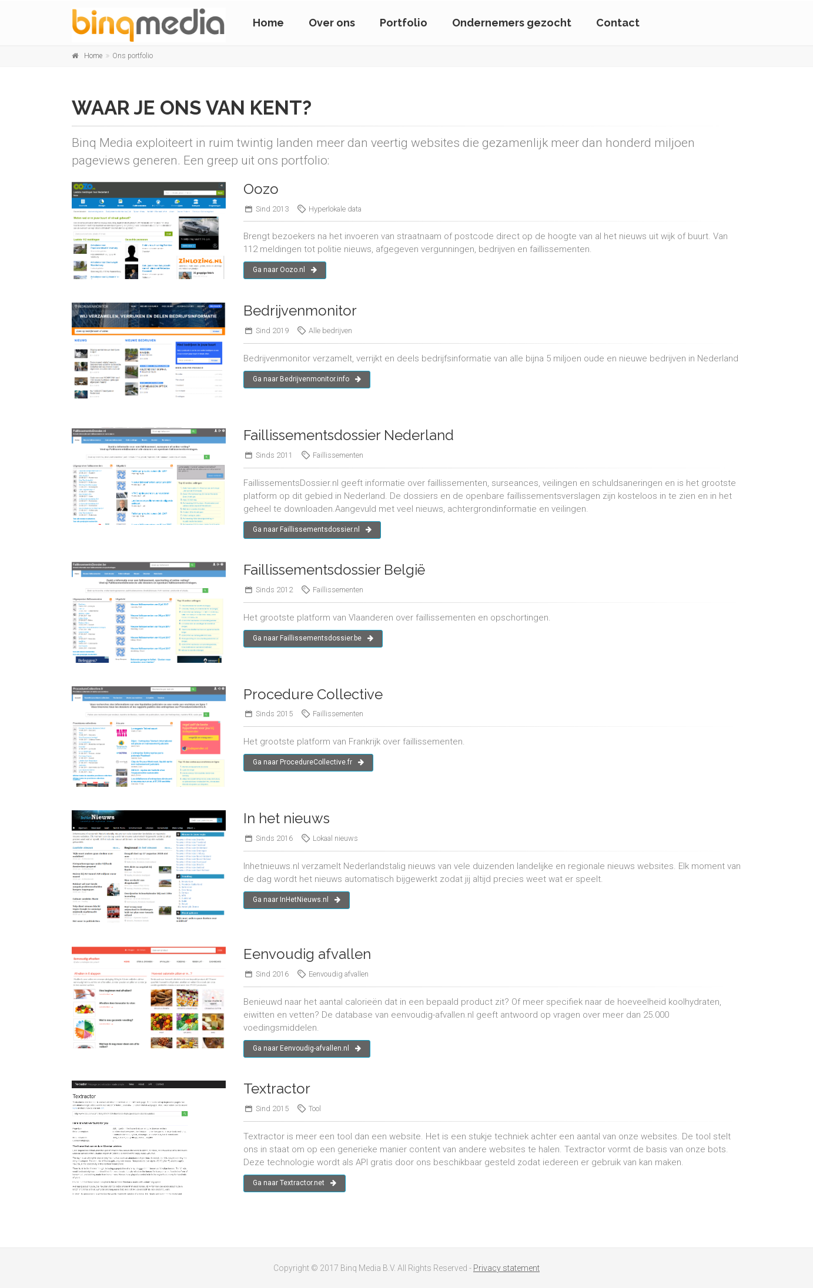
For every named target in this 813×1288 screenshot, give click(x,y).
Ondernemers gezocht (511, 22)
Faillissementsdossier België (334, 569)
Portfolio (403, 22)
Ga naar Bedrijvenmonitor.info (307, 379)
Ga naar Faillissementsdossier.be (313, 638)
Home (268, 22)
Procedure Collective (313, 694)
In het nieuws (286, 818)
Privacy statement (506, 1268)
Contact (618, 22)
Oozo (261, 188)
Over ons (332, 22)
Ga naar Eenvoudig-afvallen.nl (307, 1048)
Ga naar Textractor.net (294, 1183)
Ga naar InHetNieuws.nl (296, 899)
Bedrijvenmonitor (300, 310)
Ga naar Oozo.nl (285, 270)
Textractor (276, 1088)
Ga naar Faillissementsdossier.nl (312, 529)
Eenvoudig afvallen (307, 953)
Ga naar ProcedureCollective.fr (308, 762)
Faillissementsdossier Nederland (348, 435)
